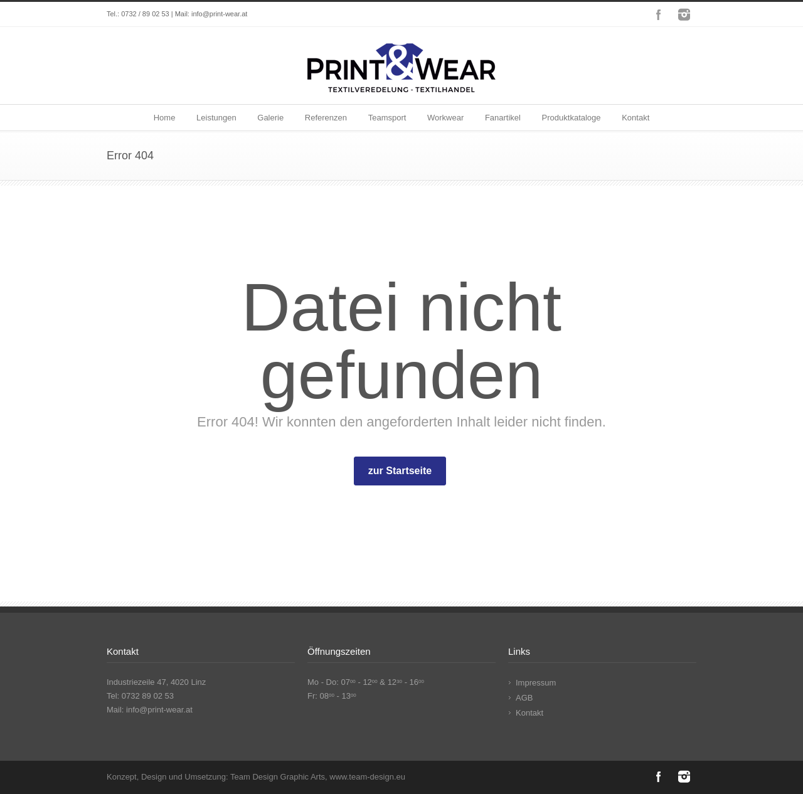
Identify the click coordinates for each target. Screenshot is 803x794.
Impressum (536, 682)
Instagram (683, 14)
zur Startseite (400, 470)
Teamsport (387, 117)
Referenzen (326, 117)
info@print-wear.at (219, 14)
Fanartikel (503, 117)
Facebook (658, 14)
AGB (524, 697)
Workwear (445, 117)
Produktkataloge (571, 117)
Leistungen (216, 117)
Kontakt (635, 117)
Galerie (270, 117)
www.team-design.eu (367, 776)
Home (165, 117)
